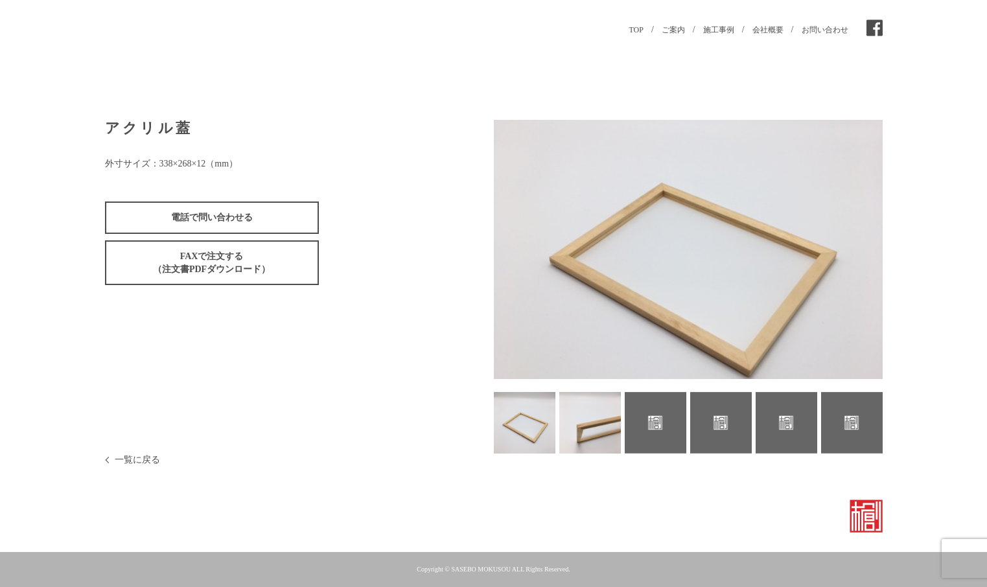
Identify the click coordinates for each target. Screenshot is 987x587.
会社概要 (768, 29)
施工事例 (718, 29)
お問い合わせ (825, 29)
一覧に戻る (137, 460)
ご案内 (673, 29)
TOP (636, 29)
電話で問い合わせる (212, 217)
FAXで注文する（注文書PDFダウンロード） (211, 262)
